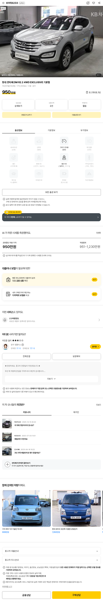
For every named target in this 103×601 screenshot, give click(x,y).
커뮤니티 (27, 412)
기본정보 (51, 130)
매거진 (76, 412)
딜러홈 (94, 347)
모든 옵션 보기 (51, 192)
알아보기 (51, 279)
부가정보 (84, 130)
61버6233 (15, 3)
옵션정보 (18, 130)
